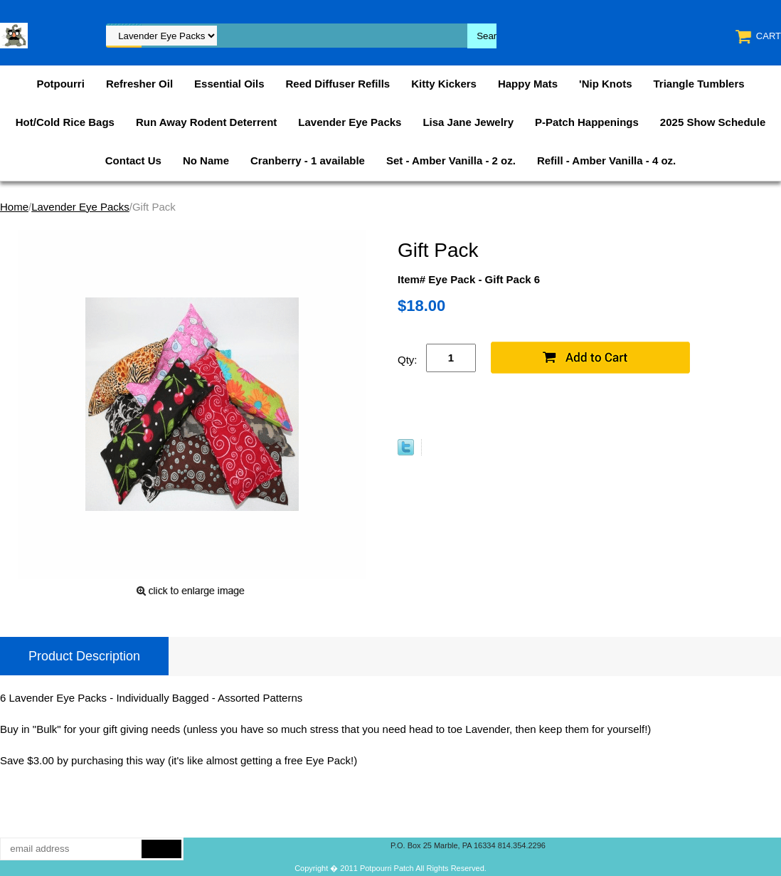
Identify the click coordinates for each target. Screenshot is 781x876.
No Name (206, 160)
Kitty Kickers (444, 84)
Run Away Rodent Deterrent (206, 122)
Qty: (408, 360)
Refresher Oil (139, 84)
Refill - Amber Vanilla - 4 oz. (606, 160)
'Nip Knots (605, 84)
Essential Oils (229, 84)
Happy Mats (528, 84)
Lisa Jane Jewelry (468, 122)
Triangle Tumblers (699, 84)
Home (14, 207)
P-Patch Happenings (587, 122)
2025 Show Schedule (712, 122)
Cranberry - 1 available (307, 160)
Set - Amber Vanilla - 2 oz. (451, 160)
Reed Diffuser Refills (337, 84)
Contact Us (133, 160)
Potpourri (60, 84)
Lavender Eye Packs (349, 122)
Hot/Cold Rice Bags (65, 122)
